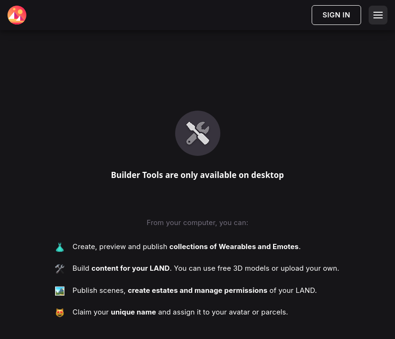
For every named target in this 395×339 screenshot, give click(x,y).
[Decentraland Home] (17, 15)
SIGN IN (336, 14)
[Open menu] (378, 15)
